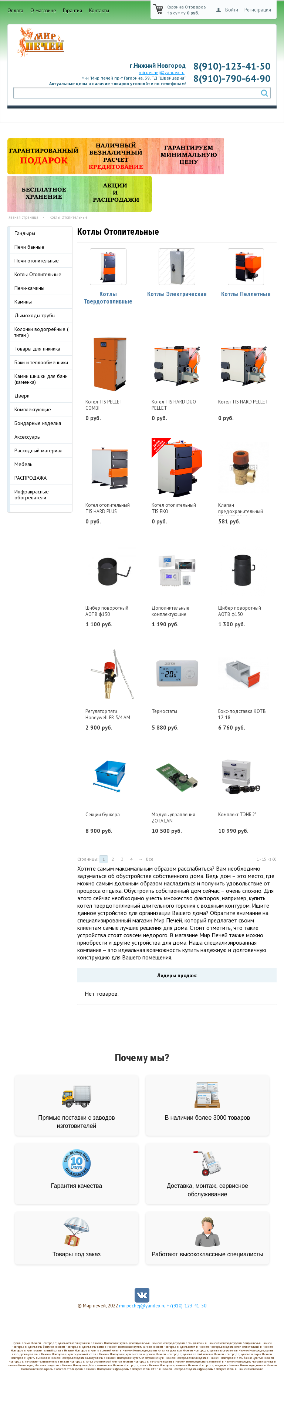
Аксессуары (27, 436)
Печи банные (29, 247)
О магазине (43, 10)
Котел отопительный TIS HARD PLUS (107, 509)
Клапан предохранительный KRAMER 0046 (240, 512)
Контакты (99, 10)
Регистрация (257, 10)
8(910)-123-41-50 (232, 66)
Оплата (15, 10)
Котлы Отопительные (37, 274)
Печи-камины (29, 288)
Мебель (23, 464)
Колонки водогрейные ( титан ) (41, 332)
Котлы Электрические (177, 295)
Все (149, 860)
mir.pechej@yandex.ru (162, 72)
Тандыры (24, 233)
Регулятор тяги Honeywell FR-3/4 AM (107, 715)
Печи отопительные (36, 260)
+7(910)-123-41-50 (186, 1307)
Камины (23, 301)
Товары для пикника (37, 348)
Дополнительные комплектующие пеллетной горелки (172, 615)
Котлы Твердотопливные (108, 299)
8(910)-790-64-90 (232, 78)
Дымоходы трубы (34, 315)
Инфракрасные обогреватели (31, 494)
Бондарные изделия (37, 423)
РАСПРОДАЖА (30, 478)
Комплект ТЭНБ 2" (237, 815)
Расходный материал (38, 450)
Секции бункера (102, 815)
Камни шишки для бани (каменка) (41, 379)
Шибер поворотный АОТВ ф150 (239, 612)
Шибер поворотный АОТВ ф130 (106, 612)
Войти (231, 10)
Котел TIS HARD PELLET (243, 403)
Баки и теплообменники (41, 362)
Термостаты (164, 712)
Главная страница (22, 217)
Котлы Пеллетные (246, 295)
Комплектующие (32, 409)
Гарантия (72, 10)
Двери (22, 395)
